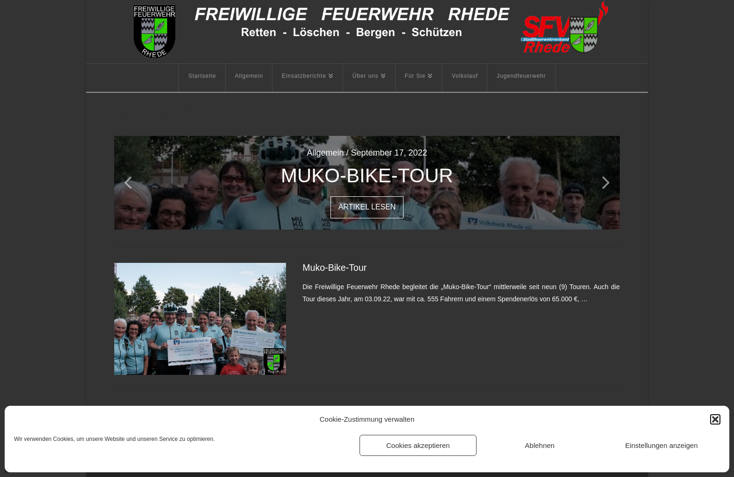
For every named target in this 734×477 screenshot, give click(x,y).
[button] (715, 419)
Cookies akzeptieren (418, 445)
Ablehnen (539, 445)
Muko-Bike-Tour (334, 267)
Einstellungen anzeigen (661, 445)
